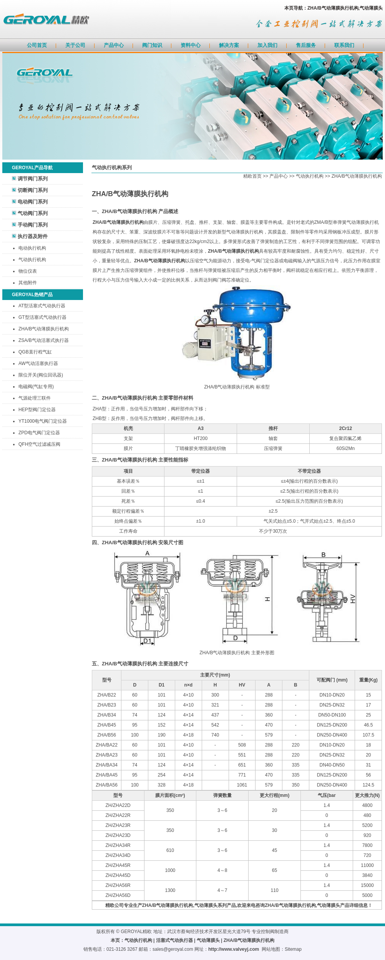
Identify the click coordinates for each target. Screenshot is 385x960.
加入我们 (267, 45)
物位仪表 (27, 271)
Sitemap (293, 949)
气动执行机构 (32, 259)
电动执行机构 (32, 248)
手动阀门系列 (33, 225)
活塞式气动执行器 (174, 940)
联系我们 (344, 45)
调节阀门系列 (33, 179)
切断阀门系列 (33, 190)
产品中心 (114, 45)
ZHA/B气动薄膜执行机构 (357, 176)
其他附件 (27, 282)
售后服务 (306, 45)
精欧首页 (252, 176)
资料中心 (191, 45)
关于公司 (75, 45)
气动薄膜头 (208, 940)
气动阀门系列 (33, 213)
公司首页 (37, 45)
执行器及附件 (33, 236)
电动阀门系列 (33, 202)
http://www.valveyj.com (233, 949)
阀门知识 (152, 45)
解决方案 (229, 45)
